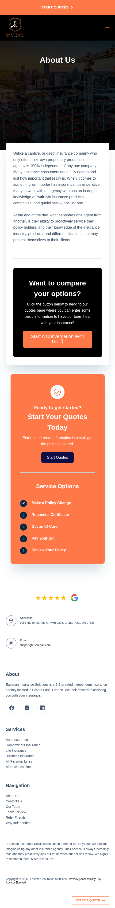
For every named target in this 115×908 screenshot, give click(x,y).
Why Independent (19, 823)
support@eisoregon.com (35, 645)
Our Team (13, 807)
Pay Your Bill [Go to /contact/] (43, 538)
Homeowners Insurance (23, 745)
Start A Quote (90, 900)
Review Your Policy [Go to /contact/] (49, 550)
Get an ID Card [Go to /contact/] (45, 526)
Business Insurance (20, 756)
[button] (57, 339)
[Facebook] (12, 708)
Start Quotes (57, 7)
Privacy (73, 879)
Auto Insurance (17, 740)
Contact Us (14, 801)
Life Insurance (16, 750)
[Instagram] (27, 708)
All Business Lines (19, 767)
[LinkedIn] (42, 708)
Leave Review (16, 812)
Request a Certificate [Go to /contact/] (50, 515)
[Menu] (107, 27)
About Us (12, 796)
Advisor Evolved (16, 882)
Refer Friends (16, 817)
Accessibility (88, 879)
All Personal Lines (19, 761)
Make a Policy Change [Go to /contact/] (51, 503)
